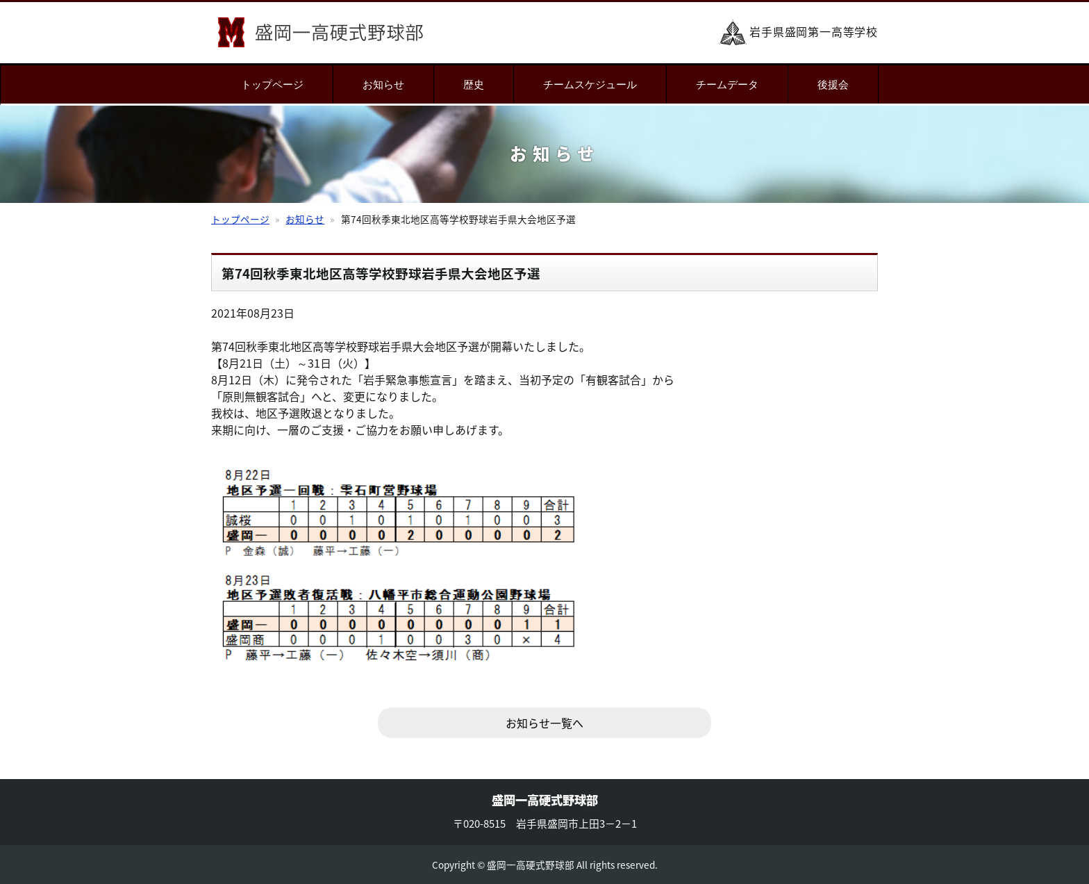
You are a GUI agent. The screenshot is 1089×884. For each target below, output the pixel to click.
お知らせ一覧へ (544, 722)
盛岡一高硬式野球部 (320, 32)
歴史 (473, 84)
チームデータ (727, 84)
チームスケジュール (590, 84)
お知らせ (383, 84)
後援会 (833, 84)
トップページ (272, 84)
